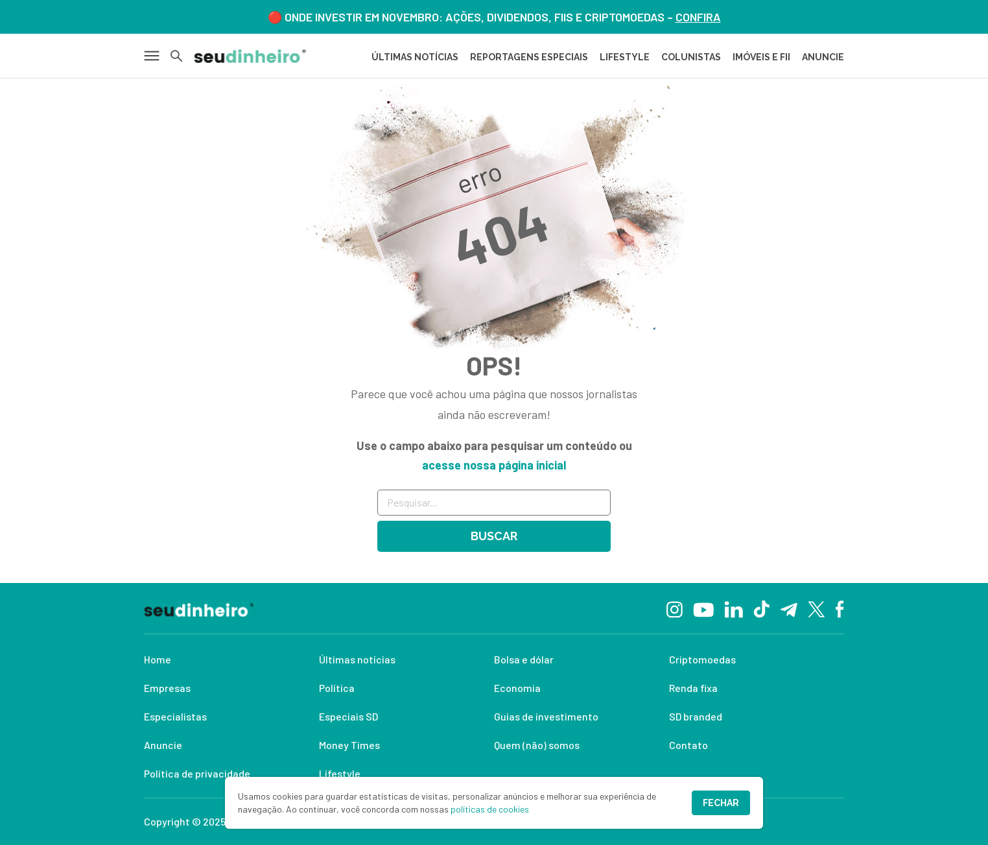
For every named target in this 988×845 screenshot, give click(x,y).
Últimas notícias (357, 659)
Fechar (721, 803)
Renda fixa (693, 688)
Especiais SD (348, 716)
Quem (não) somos (537, 745)
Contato (688, 745)
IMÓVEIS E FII (761, 57)
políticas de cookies (490, 809)
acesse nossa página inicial (494, 465)
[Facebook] (840, 608)
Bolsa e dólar (524, 659)
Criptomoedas (702, 659)
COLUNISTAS (691, 57)
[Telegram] (788, 608)
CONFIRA (698, 17)
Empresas (167, 688)
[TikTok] (761, 608)
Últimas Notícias (414, 57)
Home (157, 659)
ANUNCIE (823, 57)
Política (337, 688)
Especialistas (175, 716)
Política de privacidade (197, 773)
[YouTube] (703, 608)
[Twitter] (816, 608)
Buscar (494, 536)
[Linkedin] (733, 608)
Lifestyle (339, 773)
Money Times (349, 745)
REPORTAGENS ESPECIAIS (529, 57)
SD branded (695, 716)
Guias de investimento (546, 716)
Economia (517, 688)
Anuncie (163, 745)
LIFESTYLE (625, 57)
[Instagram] (674, 608)
